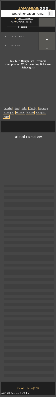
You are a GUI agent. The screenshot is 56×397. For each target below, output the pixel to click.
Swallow (20, 112)
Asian (6, 117)
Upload (20, 388)
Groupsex (41, 112)
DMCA (29, 388)
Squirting (43, 108)
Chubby (33, 108)
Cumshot (8, 108)
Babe (24, 108)
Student (30, 112)
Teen (17, 108)
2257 (36, 388)
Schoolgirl (9, 112)
